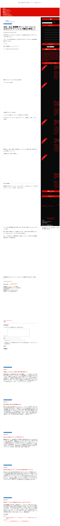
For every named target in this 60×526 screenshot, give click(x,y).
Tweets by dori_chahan (46, 193)
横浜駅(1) (51, 56)
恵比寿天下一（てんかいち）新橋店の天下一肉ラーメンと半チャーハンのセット (17, 503)
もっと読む (6, 515)
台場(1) (46, 55)
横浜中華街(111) (45, 51)
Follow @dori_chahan (51, 217)
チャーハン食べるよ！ (47, 225)
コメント (5, 337)
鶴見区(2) (46, 54)
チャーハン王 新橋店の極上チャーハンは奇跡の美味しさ (17, 522)
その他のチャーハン (7, 14)
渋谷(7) (44, 53)
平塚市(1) (53, 55)
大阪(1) (43, 55)
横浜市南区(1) (46, 56)
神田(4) (53, 53)
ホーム (4, 8)
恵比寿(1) (46, 59)
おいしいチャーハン (7, 10)
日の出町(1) (55, 56)
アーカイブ (44, 46)
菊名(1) (56, 58)
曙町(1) (49, 55)
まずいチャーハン (6, 13)
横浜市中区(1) (55, 59)
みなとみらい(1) (47, 58)
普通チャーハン (6, 11)
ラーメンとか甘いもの (7, 15)
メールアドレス (6, 341)
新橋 (5, 321)
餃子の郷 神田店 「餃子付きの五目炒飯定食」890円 (12, 405)
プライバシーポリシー (46, 221)
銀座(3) (56, 53)
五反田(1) (57, 54)
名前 (4, 339)
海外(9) (53, 51)
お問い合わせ (51, 218)
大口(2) (53, 54)
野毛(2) (49, 54)
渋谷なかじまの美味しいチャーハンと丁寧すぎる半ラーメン (13, 438)
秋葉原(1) (53, 58)
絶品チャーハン (6, 9)
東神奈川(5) (48, 53)
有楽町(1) (47, 60)
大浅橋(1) (50, 59)
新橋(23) (50, 51)
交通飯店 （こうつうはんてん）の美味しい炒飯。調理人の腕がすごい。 (15, 373)
